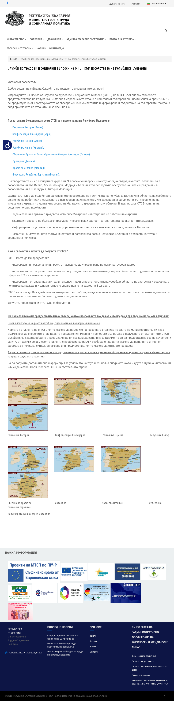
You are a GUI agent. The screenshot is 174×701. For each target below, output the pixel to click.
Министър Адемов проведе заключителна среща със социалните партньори (61, 645)
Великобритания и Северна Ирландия (29, 513)
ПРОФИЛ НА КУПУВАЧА (122, 39)
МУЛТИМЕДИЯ (56, 48)
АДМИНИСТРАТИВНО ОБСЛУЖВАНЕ (86, 39)
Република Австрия (18, 435)
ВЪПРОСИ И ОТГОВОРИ (20, 48)
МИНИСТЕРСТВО (17, 39)
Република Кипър (159, 435)
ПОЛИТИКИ (37, 39)
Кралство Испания (112, 503)
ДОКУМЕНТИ (55, 39)
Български (156, 3)
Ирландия (60, 503)
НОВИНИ (41, 48)
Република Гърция (113, 435)
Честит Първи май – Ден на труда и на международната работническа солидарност (65, 653)
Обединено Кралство (20, 503)
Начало (13, 59)
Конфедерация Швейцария (70, 435)
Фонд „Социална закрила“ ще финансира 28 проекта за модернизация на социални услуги (65, 637)
